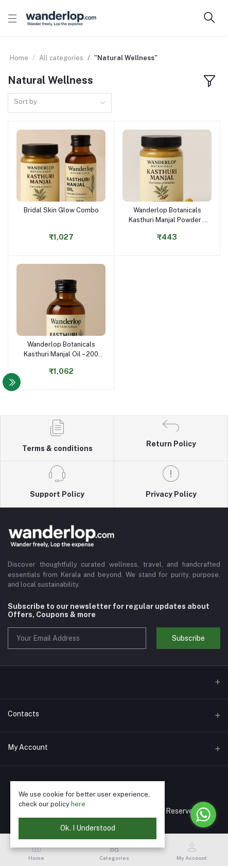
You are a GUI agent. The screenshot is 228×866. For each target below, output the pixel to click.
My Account (28, 747)
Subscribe (188, 638)
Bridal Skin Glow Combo (61, 210)
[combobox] (60, 103)
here (78, 804)
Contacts (23, 714)
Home (19, 58)
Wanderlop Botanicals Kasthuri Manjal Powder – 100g (167, 215)
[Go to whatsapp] (203, 814)
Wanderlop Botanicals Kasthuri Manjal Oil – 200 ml (61, 349)
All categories (61, 58)
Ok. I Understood (87, 828)
